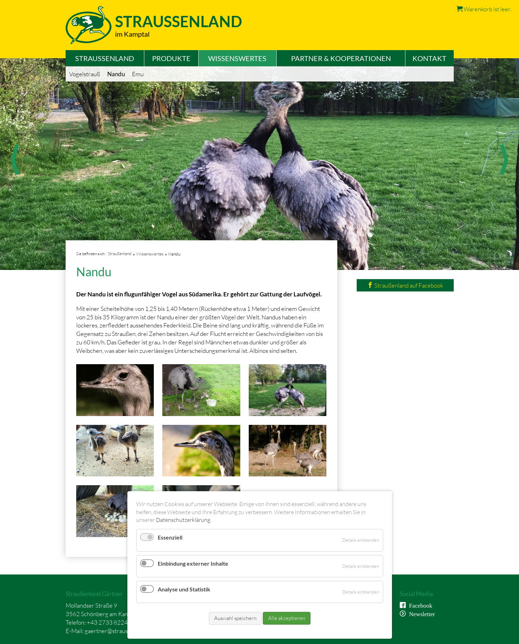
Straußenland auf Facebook (405, 285)
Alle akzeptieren (286, 618)
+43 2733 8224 (107, 622)
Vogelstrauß (84, 74)
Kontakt (429, 58)
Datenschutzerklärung (183, 519)
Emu (138, 74)
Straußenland (104, 58)
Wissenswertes (237, 58)
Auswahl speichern (235, 618)
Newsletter (420, 613)
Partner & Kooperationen (341, 58)
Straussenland (178, 21)
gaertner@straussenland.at (119, 630)
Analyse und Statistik (184, 589)
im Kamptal (132, 34)
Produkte (171, 58)
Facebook (419, 605)
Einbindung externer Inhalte (193, 563)
